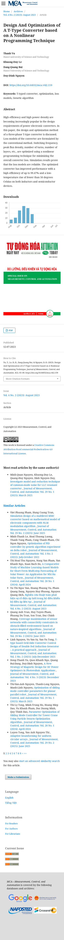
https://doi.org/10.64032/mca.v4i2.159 (31, 85)
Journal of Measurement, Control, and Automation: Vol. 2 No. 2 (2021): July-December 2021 (33, 653)
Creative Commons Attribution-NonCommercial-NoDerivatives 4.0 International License (28, 449)
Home (6, 11)
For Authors (11, 828)
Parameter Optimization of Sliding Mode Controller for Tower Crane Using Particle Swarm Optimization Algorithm (34, 717)
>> (25, 753)
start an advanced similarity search (39, 761)
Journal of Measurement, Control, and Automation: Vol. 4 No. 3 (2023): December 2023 (34, 677)
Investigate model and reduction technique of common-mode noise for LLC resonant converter (35, 485)
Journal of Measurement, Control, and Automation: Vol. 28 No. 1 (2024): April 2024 (32, 581)
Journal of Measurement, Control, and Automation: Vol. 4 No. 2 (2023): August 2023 (33, 605)
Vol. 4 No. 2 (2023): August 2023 (19, 14)
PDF (10, 330)
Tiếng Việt (11, 802)
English (9, 797)
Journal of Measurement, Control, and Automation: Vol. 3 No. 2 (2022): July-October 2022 (34, 554)
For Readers (11, 823)
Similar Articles (14, 506)
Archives (18, 11)
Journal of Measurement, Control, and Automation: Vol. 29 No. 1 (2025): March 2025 (32, 492)
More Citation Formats (18, 378)
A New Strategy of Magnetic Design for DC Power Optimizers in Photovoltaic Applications (34, 667)
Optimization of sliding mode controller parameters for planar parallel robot (35, 691)
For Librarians (12, 833)
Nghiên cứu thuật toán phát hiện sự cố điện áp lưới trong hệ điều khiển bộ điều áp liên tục (35, 598)
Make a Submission (18, 777)
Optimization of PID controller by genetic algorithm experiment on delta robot (35, 547)
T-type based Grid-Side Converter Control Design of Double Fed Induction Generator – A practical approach (34, 644)
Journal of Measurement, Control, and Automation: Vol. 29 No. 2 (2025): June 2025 (33, 530)
